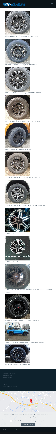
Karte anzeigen (28, 424)
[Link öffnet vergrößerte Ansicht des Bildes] (17, 34)
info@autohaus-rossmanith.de (11, 387)
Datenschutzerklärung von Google (28, 417)
